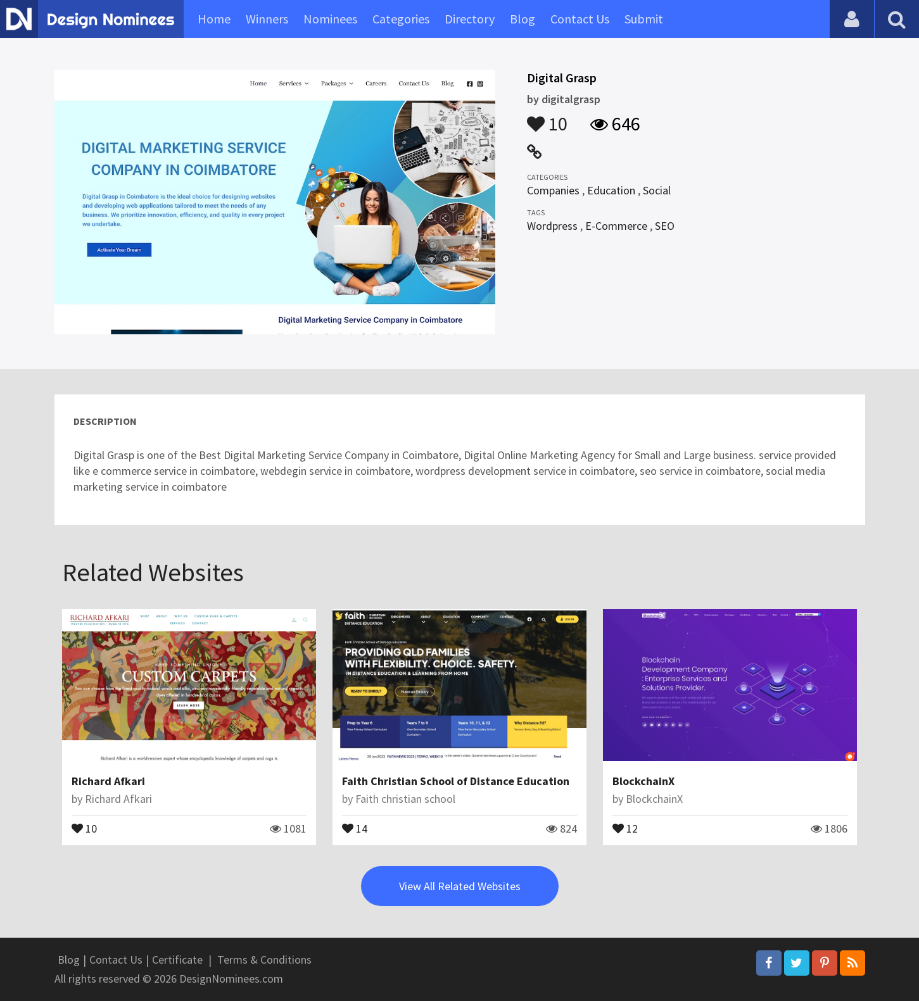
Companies (553, 190)
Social (657, 190)
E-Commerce (616, 225)
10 (547, 117)
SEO (665, 225)
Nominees (330, 19)
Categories (400, 19)
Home (214, 19)
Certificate (177, 959)
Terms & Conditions (264, 959)
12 (625, 827)
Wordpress (552, 225)
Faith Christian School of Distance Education (455, 781)
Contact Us (579, 19)
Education (611, 190)
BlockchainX (643, 781)
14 (354, 827)
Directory (470, 19)
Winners (267, 19)
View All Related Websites (460, 886)
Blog (522, 19)
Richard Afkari (108, 781)
